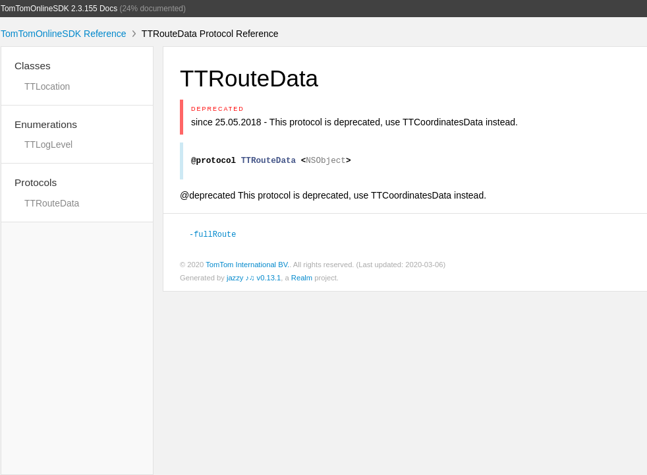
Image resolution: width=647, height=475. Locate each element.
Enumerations (45, 124)
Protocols (35, 182)
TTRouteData (51, 203)
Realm (301, 280)
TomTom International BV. (247, 266)
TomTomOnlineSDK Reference (64, 33)
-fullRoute (212, 235)
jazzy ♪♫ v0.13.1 (254, 280)
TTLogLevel (48, 144)
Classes (32, 65)
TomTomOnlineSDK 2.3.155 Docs (59, 8)
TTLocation (47, 86)
